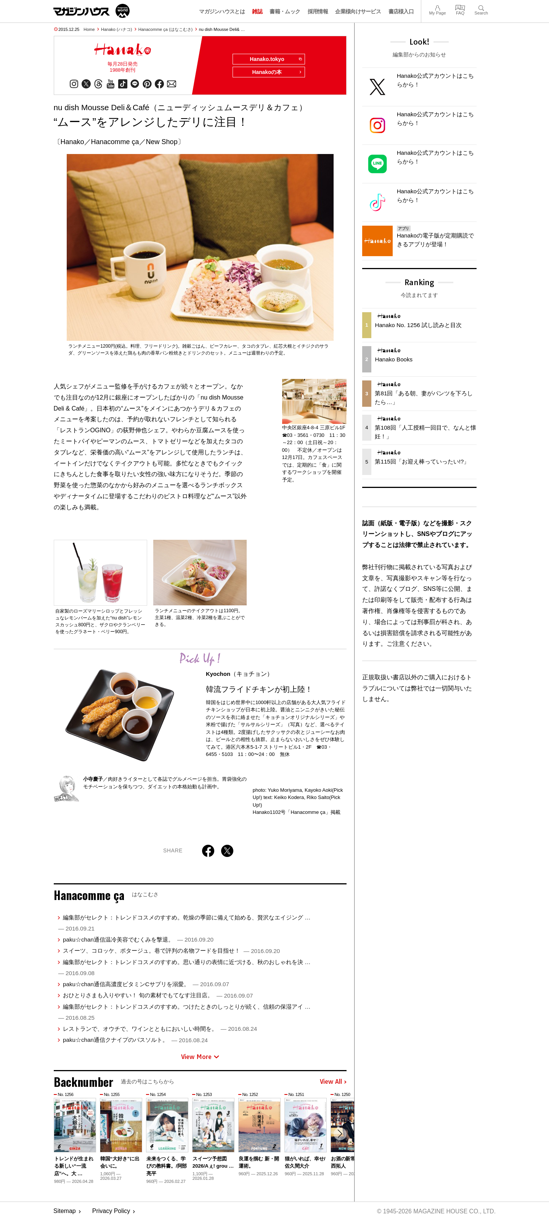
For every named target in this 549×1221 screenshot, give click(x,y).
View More (200, 1057)
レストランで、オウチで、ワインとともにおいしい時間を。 (160, 1029)
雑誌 (257, 11)
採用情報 (318, 11)
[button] (340, 1135)
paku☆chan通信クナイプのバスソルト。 (135, 1040)
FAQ (460, 7)
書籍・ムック (285, 11)
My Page (437, 7)
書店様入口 (401, 11)
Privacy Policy (111, 1211)
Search (481, 7)
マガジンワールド (91, 11)
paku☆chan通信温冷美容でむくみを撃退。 (138, 940)
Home (89, 29)
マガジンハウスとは (222, 11)
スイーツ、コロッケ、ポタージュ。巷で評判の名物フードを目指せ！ (171, 951)
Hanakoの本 (277, 73)
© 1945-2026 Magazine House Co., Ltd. (435, 1211)
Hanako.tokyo (275, 59)
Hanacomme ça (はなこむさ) (165, 29)
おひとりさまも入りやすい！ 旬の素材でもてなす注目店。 (158, 996)
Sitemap (64, 1211)
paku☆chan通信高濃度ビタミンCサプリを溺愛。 (146, 985)
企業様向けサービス (358, 11)
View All (333, 1082)
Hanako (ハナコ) (116, 29)
